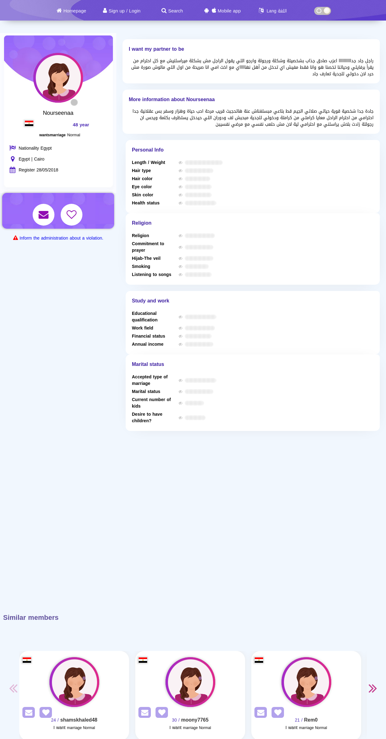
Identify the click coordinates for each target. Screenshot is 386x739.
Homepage (74, 11)
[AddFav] (44, 713)
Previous (13, 688)
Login (135, 11)
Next (373, 688)
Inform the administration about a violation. (61, 238)
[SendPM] (27, 713)
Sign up (117, 11)
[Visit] (74, 682)
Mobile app (229, 11)
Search (175, 11)
